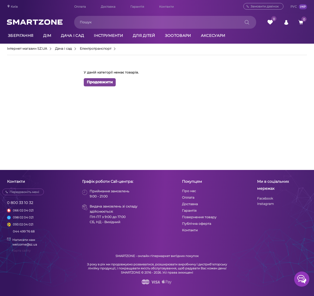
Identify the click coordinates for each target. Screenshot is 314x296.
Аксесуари (213, 35)
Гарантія (137, 6)
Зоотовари (178, 35)
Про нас (189, 191)
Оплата (80, 6)
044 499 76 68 (24, 231)
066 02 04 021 (23, 210)
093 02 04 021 (23, 224)
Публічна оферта (196, 224)
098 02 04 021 (23, 217)
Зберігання (20, 35)
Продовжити (100, 82)
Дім (47, 35)
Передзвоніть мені (24, 192)
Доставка (108, 6)
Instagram (265, 204)
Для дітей (144, 35)
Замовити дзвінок (265, 6)
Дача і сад (72, 35)
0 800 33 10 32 (20, 203)
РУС (293, 6)
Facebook (265, 198)
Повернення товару (199, 217)
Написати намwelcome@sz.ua (22, 241)
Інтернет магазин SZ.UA (27, 49)
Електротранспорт (95, 49)
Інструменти (108, 35)
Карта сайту (21, 250)
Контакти (166, 6)
